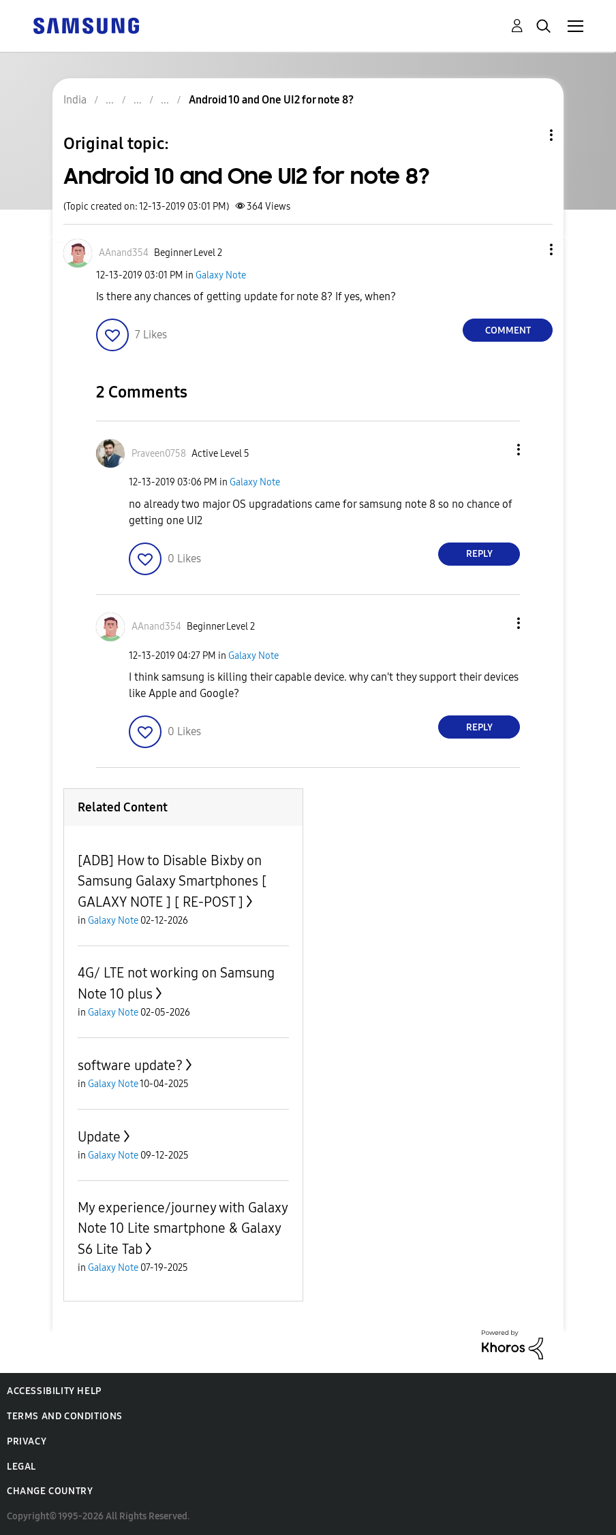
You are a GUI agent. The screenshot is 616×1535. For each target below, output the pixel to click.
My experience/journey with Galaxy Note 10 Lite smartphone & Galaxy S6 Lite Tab (183, 1228)
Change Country (50, 1491)
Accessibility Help (54, 1391)
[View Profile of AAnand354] (124, 253)
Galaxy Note (221, 275)
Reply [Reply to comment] (479, 554)
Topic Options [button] (528, 135)
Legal (21, 1466)
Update (99, 1137)
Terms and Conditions (65, 1416)
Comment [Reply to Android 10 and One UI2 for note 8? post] (508, 330)
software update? (130, 1065)
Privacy (26, 1441)
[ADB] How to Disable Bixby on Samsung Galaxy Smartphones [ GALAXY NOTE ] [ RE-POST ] (172, 881)
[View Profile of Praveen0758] (159, 453)
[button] (528, 249)
